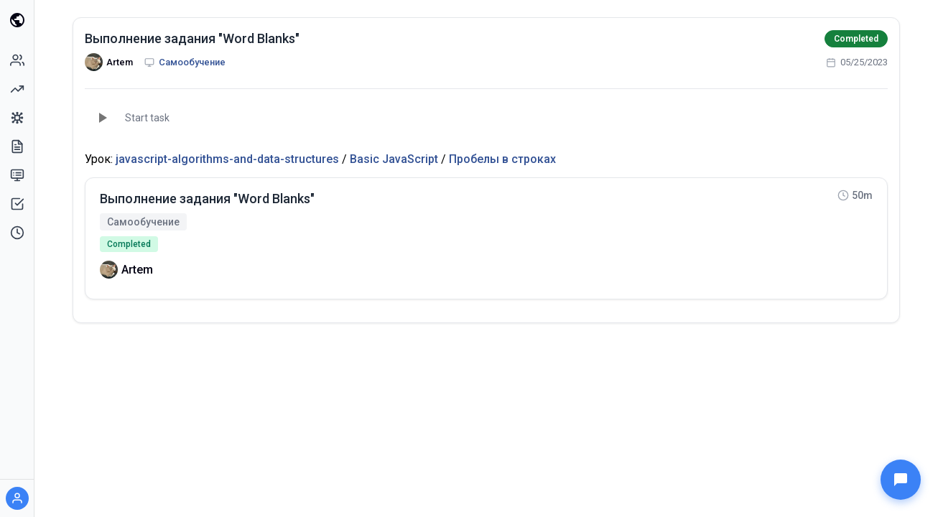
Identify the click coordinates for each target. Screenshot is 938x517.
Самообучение (192, 62)
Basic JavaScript (394, 159)
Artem (119, 62)
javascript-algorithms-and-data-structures (227, 159)
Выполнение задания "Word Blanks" (192, 38)
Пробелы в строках (502, 159)
